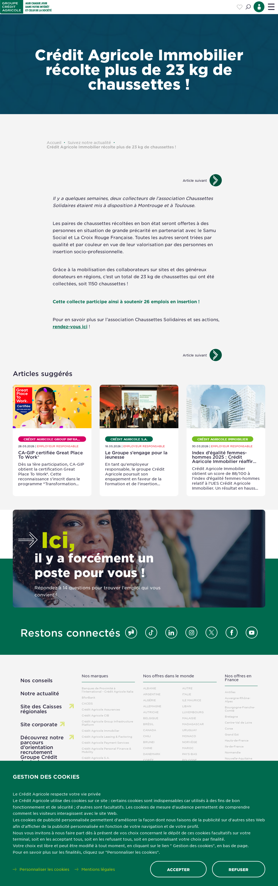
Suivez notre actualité (89, 142)
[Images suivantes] (216, 180)
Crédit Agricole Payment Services (105, 742)
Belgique (150, 718)
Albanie (149, 688)
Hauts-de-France (236, 740)
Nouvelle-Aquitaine (238, 758)
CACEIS (87, 703)
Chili (147, 736)
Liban (186, 706)
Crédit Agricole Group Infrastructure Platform (107, 722)
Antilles (230, 692)
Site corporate (38, 724)
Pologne (189, 760)
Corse (229, 728)
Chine (147, 748)
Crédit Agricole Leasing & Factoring (107, 736)
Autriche (151, 712)
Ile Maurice (191, 700)
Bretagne (231, 716)
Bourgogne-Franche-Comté (240, 708)
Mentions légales (98, 869)
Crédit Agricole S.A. (96, 757)
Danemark (151, 754)
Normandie (233, 752)
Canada (149, 730)
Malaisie (189, 718)
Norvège (189, 742)
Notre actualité (39, 693)
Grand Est (232, 734)
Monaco (189, 736)
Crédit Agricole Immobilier (100, 730)
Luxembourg (193, 712)
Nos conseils (36, 680)
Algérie (149, 700)
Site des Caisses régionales (41, 708)
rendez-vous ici (70, 326)
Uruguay (189, 730)
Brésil (148, 724)
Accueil (54, 142)
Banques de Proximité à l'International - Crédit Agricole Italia (107, 689)
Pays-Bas (189, 754)
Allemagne (152, 706)
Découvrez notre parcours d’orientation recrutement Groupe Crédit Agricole (42, 749)
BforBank (88, 697)
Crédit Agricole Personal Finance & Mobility (106, 750)
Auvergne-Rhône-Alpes (237, 699)
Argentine (151, 694)
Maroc (188, 748)
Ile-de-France (234, 746)
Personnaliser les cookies (44, 869)
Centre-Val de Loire (238, 722)
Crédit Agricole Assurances (101, 709)
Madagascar (193, 724)
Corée (148, 760)
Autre (187, 688)
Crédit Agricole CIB (95, 715)
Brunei (148, 742)
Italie (186, 694)
